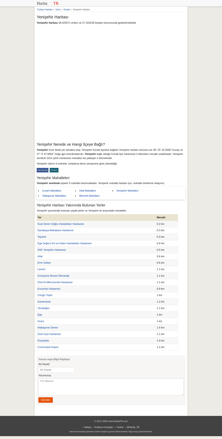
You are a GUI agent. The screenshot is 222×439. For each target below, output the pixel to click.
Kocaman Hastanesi (49, 288)
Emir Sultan (44, 262)
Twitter (54, 170)
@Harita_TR (133, 430)
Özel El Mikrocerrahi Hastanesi (55, 282)
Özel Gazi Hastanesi (49, 334)
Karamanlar (44, 301)
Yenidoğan (43, 308)
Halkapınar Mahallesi (54, 195)
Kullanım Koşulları (104, 430)
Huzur (41, 321)
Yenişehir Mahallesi (127, 190)
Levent (41, 269)
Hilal (40, 256)
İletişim (87, 430)
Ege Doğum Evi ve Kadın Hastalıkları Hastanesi (64, 243)
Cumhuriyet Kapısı (48, 347)
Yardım (120, 430)
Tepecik (42, 236)
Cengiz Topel (45, 295)
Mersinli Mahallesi (89, 195)
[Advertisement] (111, 119)
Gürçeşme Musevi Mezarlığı (53, 275)
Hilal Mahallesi (87, 190)
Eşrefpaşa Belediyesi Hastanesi (55, 230)
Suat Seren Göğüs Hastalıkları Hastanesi (61, 224)
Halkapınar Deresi (48, 327)
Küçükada (43, 340)
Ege (40, 314)
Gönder (45, 402)
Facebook (43, 170)
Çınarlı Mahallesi (51, 190)
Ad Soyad (43, 364)
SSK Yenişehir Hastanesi (52, 249)
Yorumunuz (44, 375)
